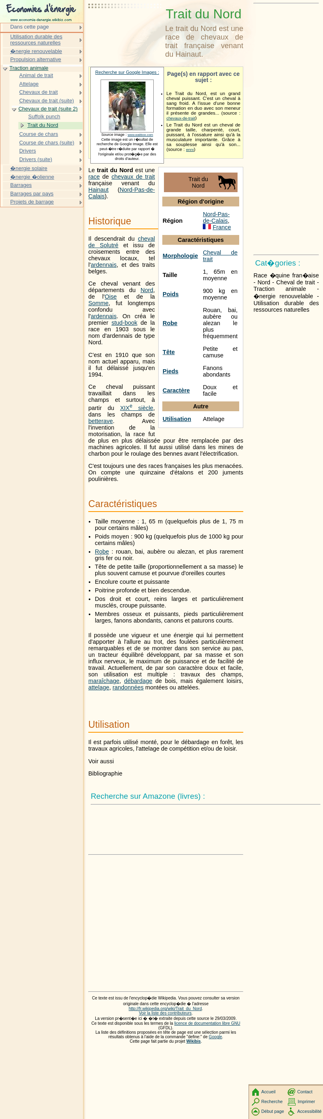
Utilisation (177, 419)
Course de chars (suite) (46, 143)
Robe (170, 323)
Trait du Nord (42, 125)
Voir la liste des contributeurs (165, 1013)
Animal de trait (36, 75)
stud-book (124, 322)
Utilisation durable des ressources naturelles (36, 39)
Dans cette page (29, 27)
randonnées (128, 687)
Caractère (176, 390)
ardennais (104, 264)
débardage (138, 681)
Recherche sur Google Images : (127, 72)
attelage (98, 687)
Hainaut (98, 189)
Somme (98, 303)
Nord (147, 290)
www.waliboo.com (140, 135)
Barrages (21, 185)
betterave (100, 421)
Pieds (170, 371)
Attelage (29, 84)
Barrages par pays (32, 194)
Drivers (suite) (35, 159)
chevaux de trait (133, 176)
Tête (169, 352)
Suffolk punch (44, 116)
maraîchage (103, 681)
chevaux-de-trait (180, 118)
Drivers (27, 151)
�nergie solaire (28, 168)
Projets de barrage (32, 202)
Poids (171, 294)
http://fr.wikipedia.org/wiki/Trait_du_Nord (165, 1008)
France (222, 227)
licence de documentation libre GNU (207, 1023)
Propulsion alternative (35, 59)
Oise (111, 296)
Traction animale (28, 68)
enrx (190, 149)
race (94, 176)
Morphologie (180, 256)
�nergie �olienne (32, 177)
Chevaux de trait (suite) (46, 100)
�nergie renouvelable (36, 51)
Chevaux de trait (38, 92)
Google (215, 1037)
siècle (136, 408)
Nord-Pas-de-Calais (216, 217)
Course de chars (38, 134)
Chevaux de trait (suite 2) (48, 109)
